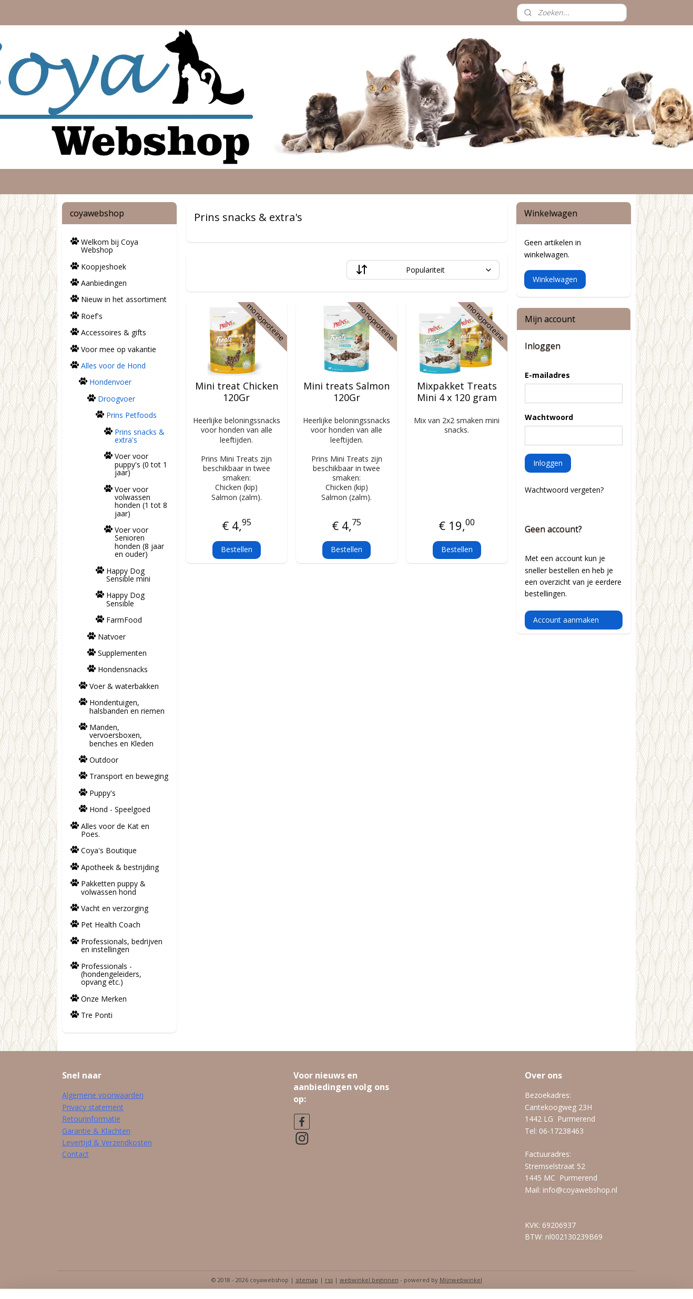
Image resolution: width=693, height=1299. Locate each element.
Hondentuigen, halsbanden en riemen (127, 706)
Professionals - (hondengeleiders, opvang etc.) (111, 974)
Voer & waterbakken (124, 686)
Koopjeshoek (103, 267)
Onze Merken (104, 999)
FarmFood (124, 620)
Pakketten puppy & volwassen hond (113, 887)
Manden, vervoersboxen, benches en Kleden (121, 735)
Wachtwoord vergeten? (564, 490)
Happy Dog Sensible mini (128, 575)
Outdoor (103, 760)
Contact (75, 1154)
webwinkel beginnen (369, 1280)
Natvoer (112, 637)
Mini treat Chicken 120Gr (236, 392)
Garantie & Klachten (96, 1131)
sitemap (306, 1280)
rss (329, 1280)
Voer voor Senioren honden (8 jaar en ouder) (139, 542)
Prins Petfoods (131, 415)
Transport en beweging (128, 776)
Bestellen (236, 549)
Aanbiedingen (104, 283)
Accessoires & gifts (113, 332)
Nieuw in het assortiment (124, 299)
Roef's (92, 316)
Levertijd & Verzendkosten (107, 1142)
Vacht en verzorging (114, 908)
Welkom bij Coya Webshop (109, 246)
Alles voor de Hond (113, 366)
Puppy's (102, 793)
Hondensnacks (123, 669)
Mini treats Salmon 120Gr (346, 392)
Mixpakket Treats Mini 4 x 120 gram (456, 392)
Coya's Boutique (109, 850)
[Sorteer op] (423, 270)
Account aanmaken (566, 620)
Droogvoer (116, 399)
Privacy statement (93, 1107)
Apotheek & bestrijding (120, 867)
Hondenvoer (110, 382)
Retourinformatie (91, 1119)
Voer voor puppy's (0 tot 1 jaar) (141, 464)
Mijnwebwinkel (461, 1280)
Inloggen (548, 463)
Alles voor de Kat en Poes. (115, 830)
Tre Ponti (97, 1015)
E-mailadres (547, 375)
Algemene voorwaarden (103, 1095)
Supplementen (122, 653)
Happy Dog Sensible (125, 599)
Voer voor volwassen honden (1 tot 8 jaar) (141, 501)
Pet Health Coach (110, 925)
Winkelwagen (555, 279)
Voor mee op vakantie (118, 349)
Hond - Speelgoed (119, 809)
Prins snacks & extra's (140, 436)
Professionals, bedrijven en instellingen (121, 945)
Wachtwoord (549, 417)
